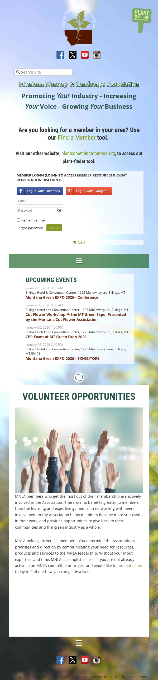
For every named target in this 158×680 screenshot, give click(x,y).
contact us (133, 565)
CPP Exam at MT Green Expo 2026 (56, 336)
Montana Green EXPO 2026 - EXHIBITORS (62, 358)
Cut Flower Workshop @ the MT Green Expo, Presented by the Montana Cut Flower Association (76, 317)
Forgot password (30, 227)
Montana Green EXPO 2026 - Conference (62, 297)
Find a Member (76, 137)
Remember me (33, 220)
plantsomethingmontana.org (88, 153)
